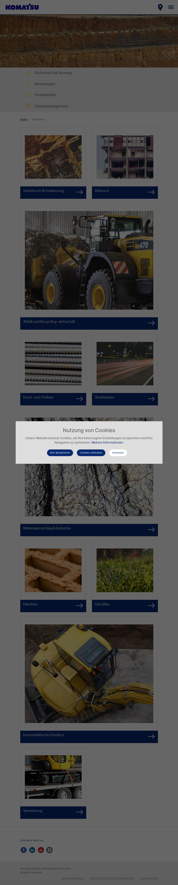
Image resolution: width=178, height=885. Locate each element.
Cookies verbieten (91, 453)
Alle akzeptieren (60, 453)
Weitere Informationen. (107, 442)
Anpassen (118, 453)
